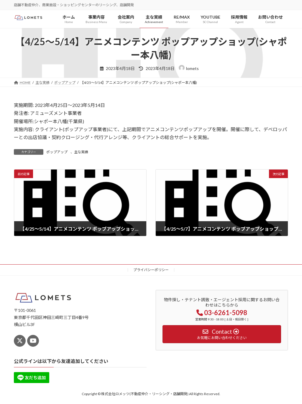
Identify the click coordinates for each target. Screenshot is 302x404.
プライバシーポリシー (151, 270)
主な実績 (81, 152)
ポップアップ (57, 152)
